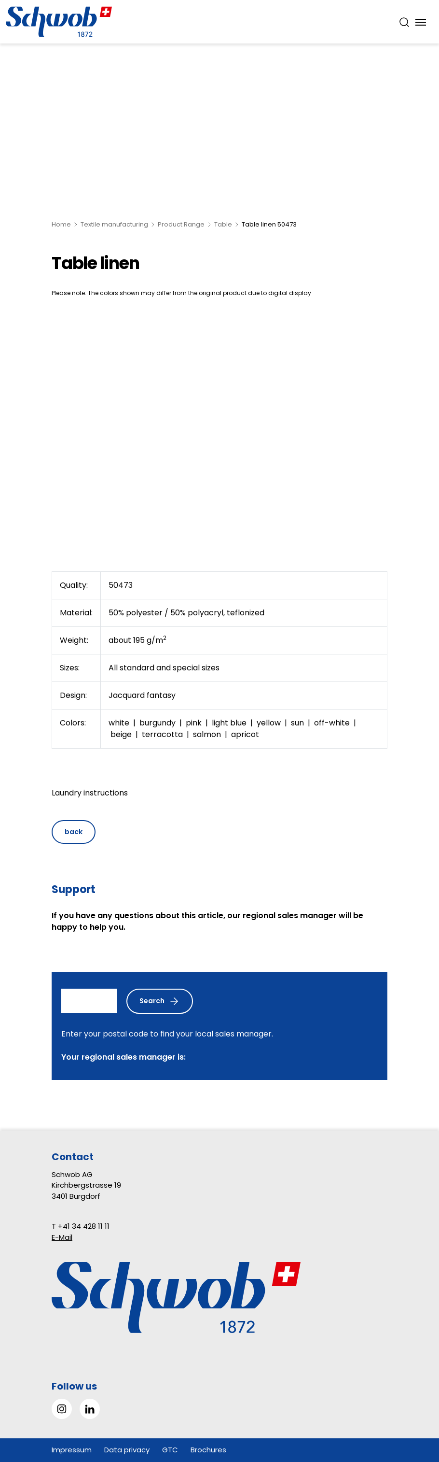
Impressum (72, 1450)
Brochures (208, 1450)
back (73, 832)
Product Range (181, 224)
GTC (170, 1450)
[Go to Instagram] (62, 1409)
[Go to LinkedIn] (90, 1409)
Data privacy (127, 1450)
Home (61, 224)
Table (223, 224)
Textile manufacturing (114, 224)
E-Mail (62, 1237)
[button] (410, 1401)
